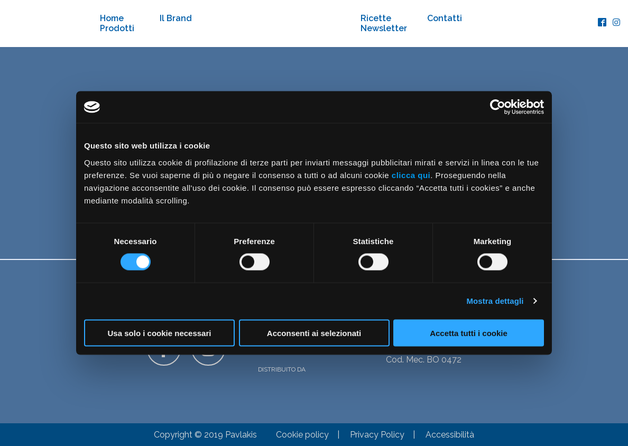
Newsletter (384, 28)
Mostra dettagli (494, 300)
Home (112, 18)
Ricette (376, 18)
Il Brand (176, 18)
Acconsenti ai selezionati (314, 332)
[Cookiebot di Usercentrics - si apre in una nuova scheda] (497, 107)
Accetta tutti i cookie (468, 332)
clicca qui (411, 174)
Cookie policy (302, 435)
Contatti (444, 18)
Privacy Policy (377, 435)
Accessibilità (450, 435)
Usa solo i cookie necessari (159, 332)
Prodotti (117, 28)
